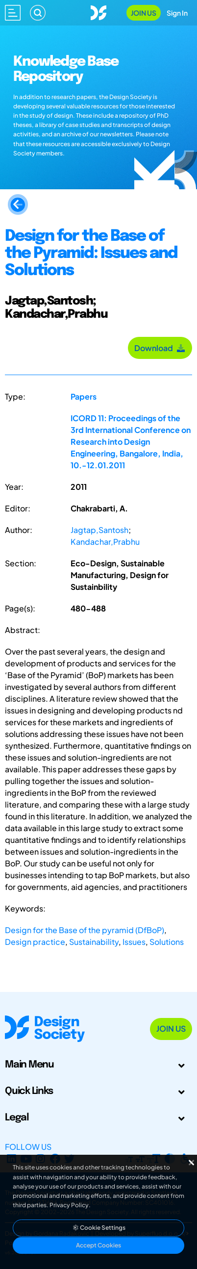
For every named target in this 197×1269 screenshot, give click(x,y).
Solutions (166, 942)
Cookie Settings (98, 1227)
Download (160, 348)
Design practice (35, 942)
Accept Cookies (98, 1245)
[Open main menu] (13, 13)
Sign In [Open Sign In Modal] (177, 12)
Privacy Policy (69, 1205)
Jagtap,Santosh (99, 530)
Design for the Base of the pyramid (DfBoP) (84, 930)
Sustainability (94, 942)
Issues (134, 942)
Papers (84, 396)
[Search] (38, 13)
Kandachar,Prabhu (105, 541)
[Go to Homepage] (98, 11)
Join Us (143, 12)
